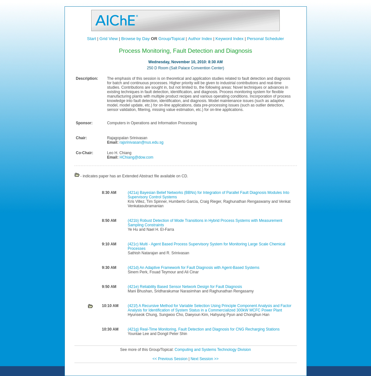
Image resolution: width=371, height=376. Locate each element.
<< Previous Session (170, 359)
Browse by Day (135, 38)
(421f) (133, 306)
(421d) (134, 267)
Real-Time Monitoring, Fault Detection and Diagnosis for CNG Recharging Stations (210, 329)
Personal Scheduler (265, 38)
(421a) (134, 192)
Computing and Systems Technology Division (213, 349)
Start (91, 38)
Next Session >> (204, 359)
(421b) (134, 220)
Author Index (200, 38)
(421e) (134, 286)
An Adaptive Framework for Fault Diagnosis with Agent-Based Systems (199, 267)
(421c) (134, 244)
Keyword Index (230, 38)
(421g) (134, 329)
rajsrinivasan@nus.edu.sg (141, 142)
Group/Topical (171, 38)
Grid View (109, 38)
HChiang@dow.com (136, 157)
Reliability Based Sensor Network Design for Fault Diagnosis (191, 286)
